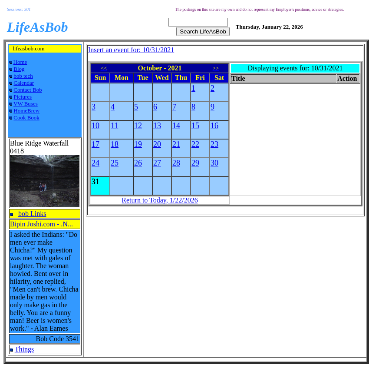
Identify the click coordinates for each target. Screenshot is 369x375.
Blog (18, 69)
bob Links (32, 213)
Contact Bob (27, 89)
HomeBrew (26, 110)
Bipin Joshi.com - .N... (41, 224)
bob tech (23, 76)
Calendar (23, 83)
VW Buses (25, 103)
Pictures (22, 96)
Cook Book (26, 117)
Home (20, 62)
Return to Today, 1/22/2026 (160, 200)
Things (24, 349)
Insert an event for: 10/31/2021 (131, 49)
